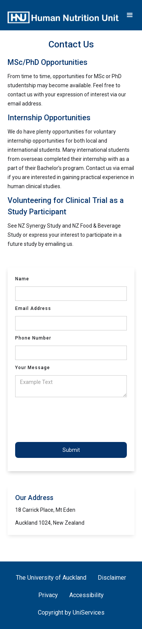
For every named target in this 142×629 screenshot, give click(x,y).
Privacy (48, 595)
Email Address (33, 308)
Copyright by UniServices (71, 612)
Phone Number (33, 338)
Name (22, 278)
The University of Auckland (51, 577)
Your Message (32, 367)
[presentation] (72, 419)
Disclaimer (112, 577)
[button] (129, 15)
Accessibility (86, 595)
